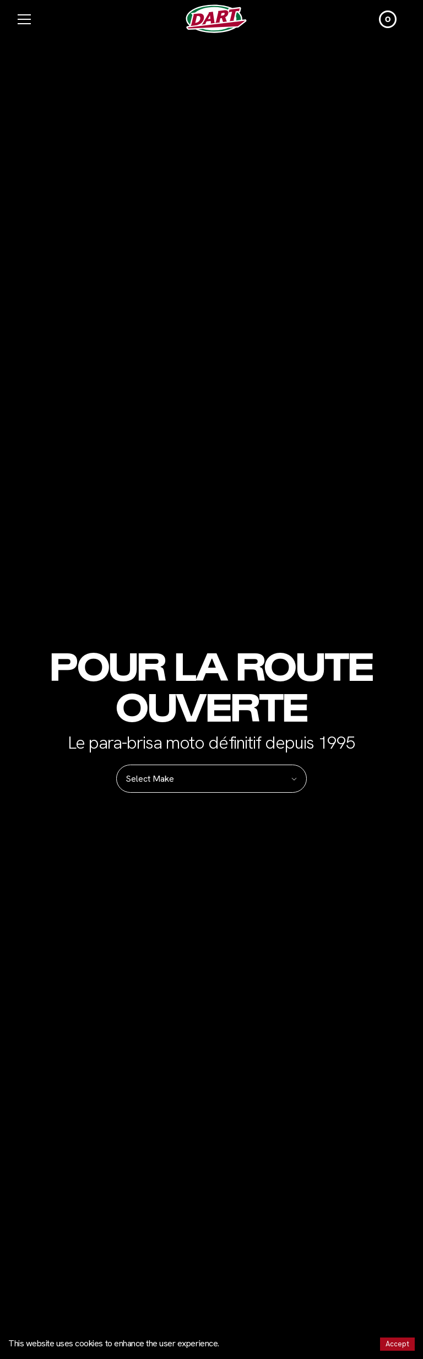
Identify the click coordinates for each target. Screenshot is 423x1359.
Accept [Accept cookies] (397, 1344)
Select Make (211, 778)
